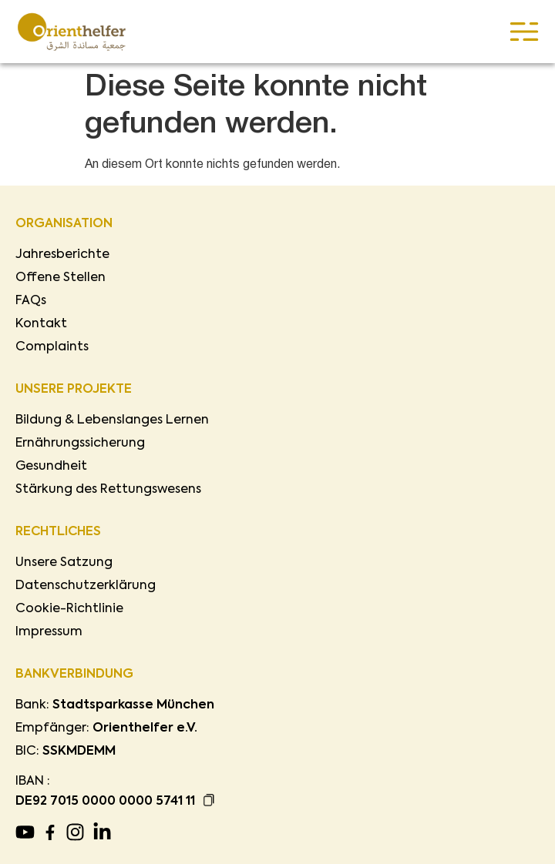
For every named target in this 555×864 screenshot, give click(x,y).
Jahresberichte (62, 255)
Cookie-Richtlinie (69, 609)
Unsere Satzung (64, 563)
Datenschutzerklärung (85, 586)
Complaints (52, 347)
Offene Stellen (60, 278)
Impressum (48, 632)
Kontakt (41, 324)
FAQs (30, 301)
